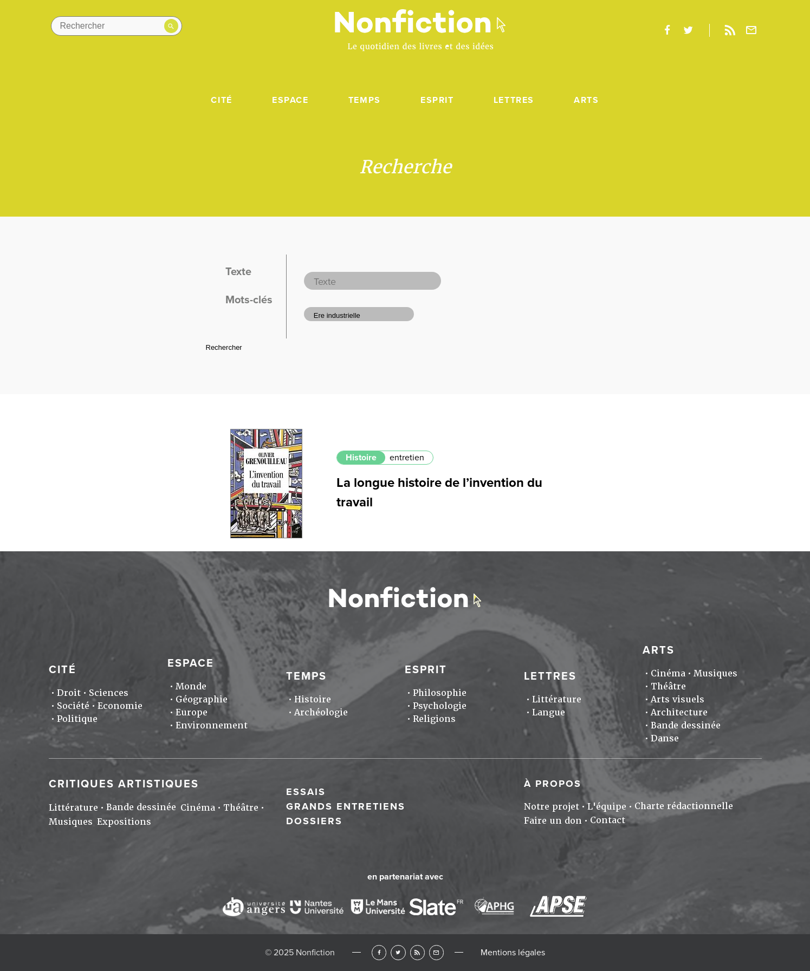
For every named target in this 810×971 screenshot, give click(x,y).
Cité (221, 100)
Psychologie (439, 706)
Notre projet (551, 806)
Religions (434, 719)
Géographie (202, 699)
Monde (191, 686)
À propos (552, 784)
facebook (667, 30)
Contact (607, 820)
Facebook (379, 952)
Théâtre (668, 686)
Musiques (715, 673)
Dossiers (314, 821)
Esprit (437, 100)
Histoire (361, 457)
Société (73, 706)
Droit (69, 693)
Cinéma (668, 673)
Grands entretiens (345, 806)
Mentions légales (513, 952)
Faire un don (553, 820)
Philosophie (439, 693)
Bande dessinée (686, 725)
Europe (192, 712)
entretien (407, 457)
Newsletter (751, 30)
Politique (77, 719)
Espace (290, 100)
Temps (364, 100)
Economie (120, 706)
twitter (688, 30)
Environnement (212, 725)
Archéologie (321, 712)
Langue (548, 712)
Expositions (124, 821)
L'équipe (606, 806)
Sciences (108, 693)
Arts (586, 100)
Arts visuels (677, 699)
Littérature (556, 699)
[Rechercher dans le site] (116, 26)
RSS (417, 952)
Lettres (514, 100)
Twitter (398, 952)
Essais (306, 792)
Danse (665, 738)
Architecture (679, 712)
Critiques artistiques (124, 784)
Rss (730, 30)
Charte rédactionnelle (683, 806)
